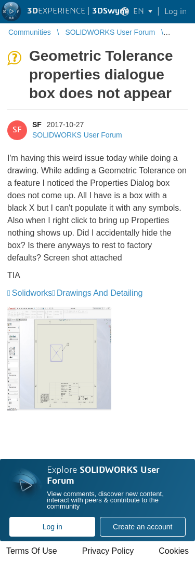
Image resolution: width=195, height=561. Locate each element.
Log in (52, 527)
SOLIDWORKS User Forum (77, 135)
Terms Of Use (31, 550)
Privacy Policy (108, 550)
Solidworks (32, 293)
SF (37, 124)
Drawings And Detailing (99, 293)
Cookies (174, 550)
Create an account (142, 527)
